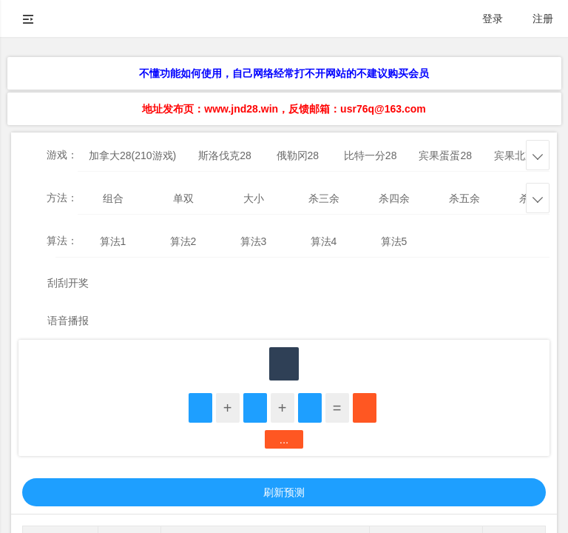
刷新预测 (284, 492)
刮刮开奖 (68, 283)
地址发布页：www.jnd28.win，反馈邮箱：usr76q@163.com (283, 109)
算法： (62, 241)
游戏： (62, 155)
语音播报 (68, 320)
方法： (62, 198)
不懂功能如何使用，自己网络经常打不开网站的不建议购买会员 (284, 73)
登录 (492, 18)
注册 (542, 18)
